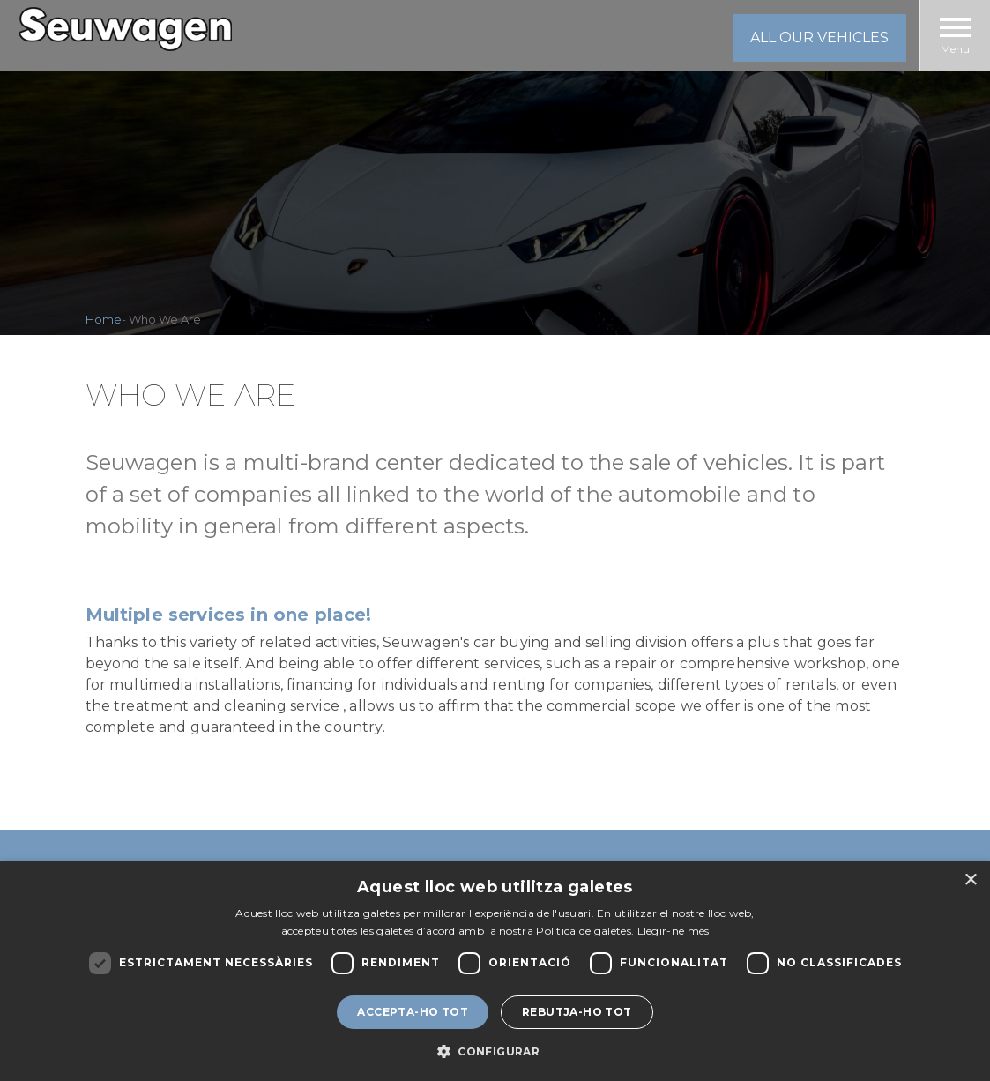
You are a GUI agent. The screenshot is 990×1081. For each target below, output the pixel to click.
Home (104, 319)
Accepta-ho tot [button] (412, 1011)
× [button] (970, 880)
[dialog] (495, 971)
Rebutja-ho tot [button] (577, 1011)
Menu (955, 37)
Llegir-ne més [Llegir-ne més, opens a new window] (673, 930)
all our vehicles (819, 37)
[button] (495, 1051)
